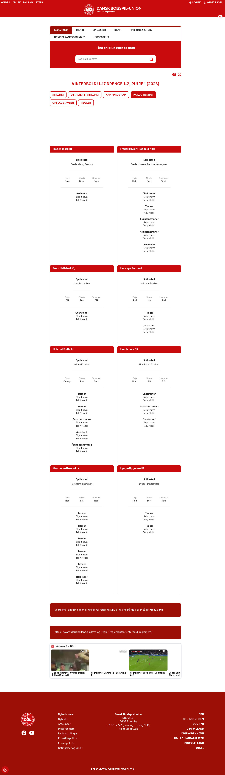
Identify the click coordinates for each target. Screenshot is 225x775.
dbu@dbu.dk (130, 729)
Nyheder (63, 719)
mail (133, 610)
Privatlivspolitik (67, 738)
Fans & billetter (33, 3)
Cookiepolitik (66, 743)
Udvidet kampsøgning (69, 37)
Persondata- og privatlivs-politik (112, 770)
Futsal (199, 748)
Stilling (58, 95)
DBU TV (16, 3)
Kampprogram (116, 95)
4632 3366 (156, 610)
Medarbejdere (66, 729)
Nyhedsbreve (65, 714)
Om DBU (5, 3)
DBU (201, 714)
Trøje (67, 178)
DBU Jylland (195, 729)
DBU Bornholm (193, 719)
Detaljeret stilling (85, 95)
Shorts (82, 178)
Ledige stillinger (67, 733)
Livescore (101, 37)
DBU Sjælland (194, 743)
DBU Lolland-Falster (189, 738)
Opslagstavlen (63, 103)
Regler (86, 103)
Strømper (96, 178)
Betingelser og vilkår (70, 748)
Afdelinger (64, 724)
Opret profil (213, 2)
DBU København (192, 733)
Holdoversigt (143, 95)
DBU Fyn (198, 724)
